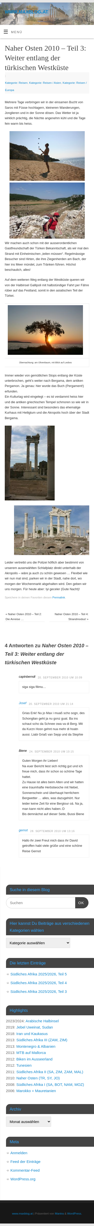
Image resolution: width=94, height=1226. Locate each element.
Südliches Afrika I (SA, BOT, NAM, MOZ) (50, 1084)
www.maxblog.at (26, 11)
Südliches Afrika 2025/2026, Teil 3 (39, 991)
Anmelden (19, 1153)
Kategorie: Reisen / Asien (45, 82)
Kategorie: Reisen (16, 82)
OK (79, 902)
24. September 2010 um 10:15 (51, 751)
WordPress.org (23, 1179)
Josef (22, 703)
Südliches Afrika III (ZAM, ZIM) (41, 1040)
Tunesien (24, 1065)
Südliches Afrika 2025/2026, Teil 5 (39, 974)
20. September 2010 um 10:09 (60, 677)
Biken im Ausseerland (34, 1059)
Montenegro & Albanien (35, 1046)
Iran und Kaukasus (32, 1034)
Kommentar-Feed (25, 1170)
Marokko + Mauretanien (36, 1091)
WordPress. (74, 1213)
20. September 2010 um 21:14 (51, 704)
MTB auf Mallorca (31, 1052)
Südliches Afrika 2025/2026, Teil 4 (39, 983)
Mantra (59, 1213)
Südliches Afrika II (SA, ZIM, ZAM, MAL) (49, 1072)
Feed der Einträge (26, 1161)
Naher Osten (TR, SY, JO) (38, 1078)
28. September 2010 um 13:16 (52, 831)
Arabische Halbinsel (42, 1021)
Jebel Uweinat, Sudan (34, 1027)
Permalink (58, 597)
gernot (23, 830)
